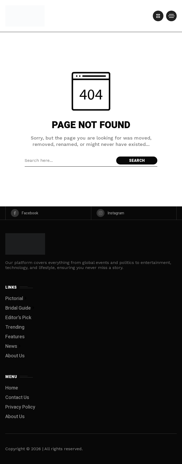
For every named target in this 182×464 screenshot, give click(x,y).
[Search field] (69, 160)
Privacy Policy (20, 407)
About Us (15, 355)
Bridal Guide (18, 308)
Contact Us (17, 397)
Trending (14, 327)
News (11, 346)
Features (15, 336)
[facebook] (48, 213)
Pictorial (14, 298)
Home (11, 388)
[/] (158, 16)
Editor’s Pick (18, 317)
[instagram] (134, 213)
